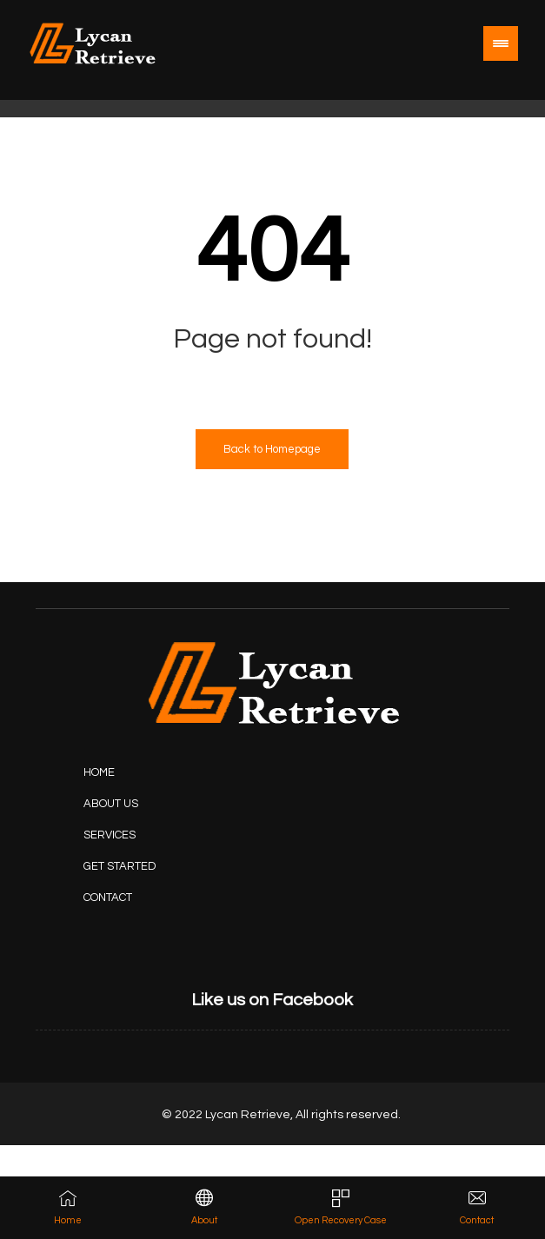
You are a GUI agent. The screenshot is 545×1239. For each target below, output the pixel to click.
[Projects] (123, 866)
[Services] (123, 835)
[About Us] (123, 803)
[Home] (123, 772)
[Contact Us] (123, 897)
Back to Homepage (272, 449)
